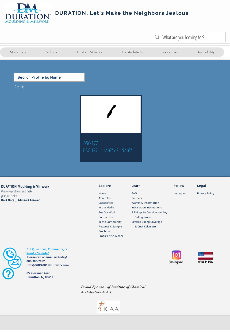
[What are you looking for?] (189, 37)
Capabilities (106, 202)
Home (102, 193)
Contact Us (106, 217)
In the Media (106, 207)
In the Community (110, 221)
